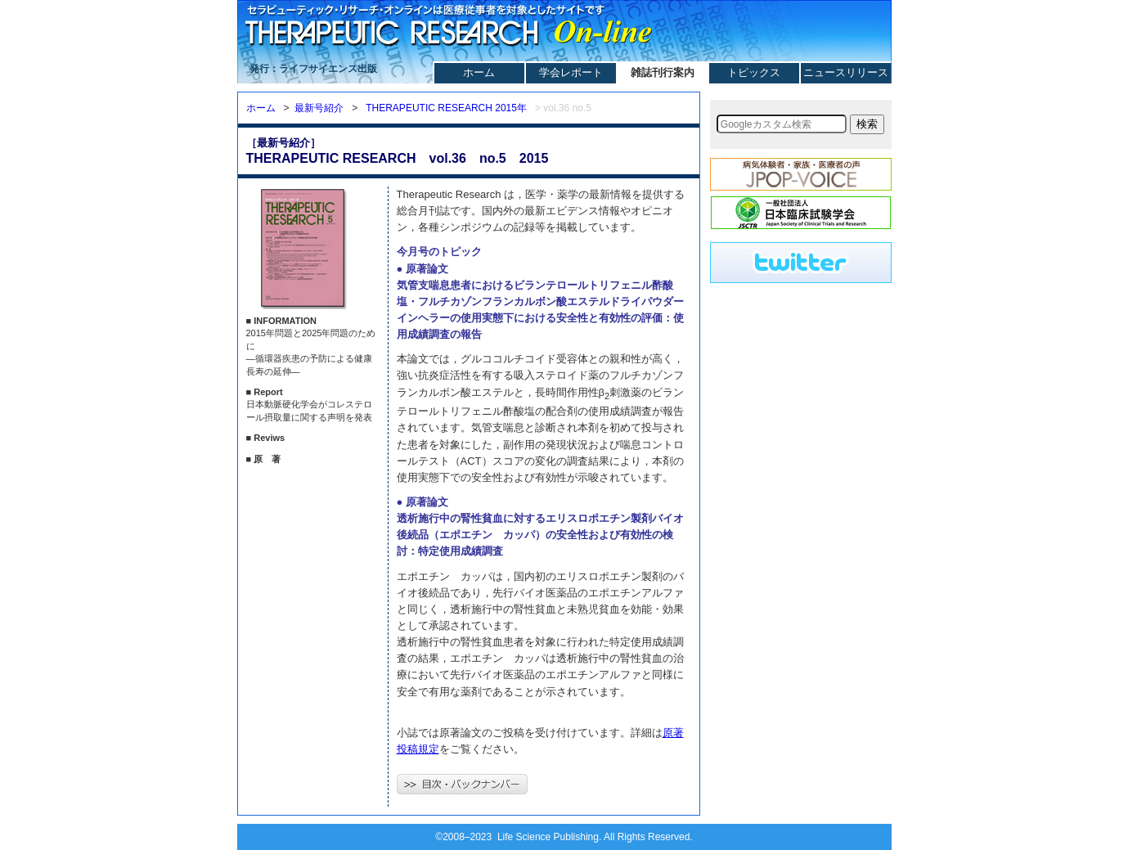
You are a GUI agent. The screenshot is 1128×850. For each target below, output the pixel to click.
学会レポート (571, 72)
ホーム (479, 72)
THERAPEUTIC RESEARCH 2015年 (446, 108)
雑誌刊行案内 (662, 72)
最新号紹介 (319, 108)
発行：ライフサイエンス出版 (313, 68)
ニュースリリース (845, 72)
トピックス (753, 72)
